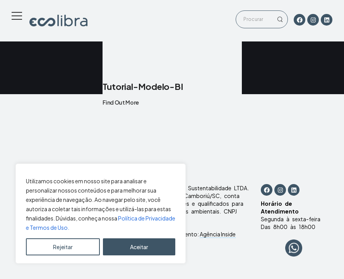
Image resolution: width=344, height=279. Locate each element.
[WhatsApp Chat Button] (293, 248)
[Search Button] (280, 19)
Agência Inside (218, 234)
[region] (100, 214)
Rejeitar (63, 246)
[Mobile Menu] (17, 15)
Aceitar (139, 246)
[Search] (254, 19)
